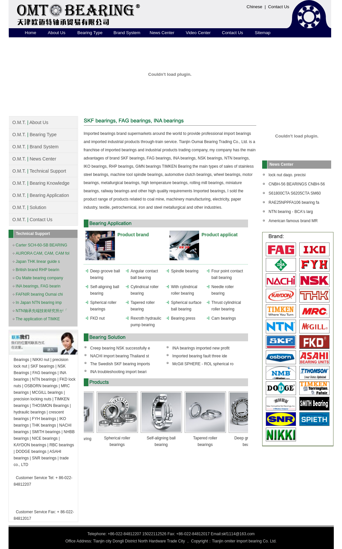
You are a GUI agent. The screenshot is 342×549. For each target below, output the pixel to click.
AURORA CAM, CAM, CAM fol (42, 253)
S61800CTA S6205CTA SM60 (295, 193)
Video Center (198, 32)
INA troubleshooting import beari (118, 372)
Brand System (127, 32)
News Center (162, 32)
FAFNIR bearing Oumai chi (39, 294)
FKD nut (97, 318)
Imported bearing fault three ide (199, 356)
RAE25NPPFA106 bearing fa (294, 202)
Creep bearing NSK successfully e (120, 348)
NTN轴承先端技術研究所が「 (41, 310)
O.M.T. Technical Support (39, 171)
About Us (56, 32)
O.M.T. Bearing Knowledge (41, 183)
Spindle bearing (184, 271)
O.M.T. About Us (30, 122)
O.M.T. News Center (34, 158)
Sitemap (263, 32)
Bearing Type (90, 32)
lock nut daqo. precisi (287, 175)
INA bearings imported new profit (201, 348)
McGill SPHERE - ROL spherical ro (203, 364)
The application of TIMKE (38, 319)
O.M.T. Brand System (35, 146)
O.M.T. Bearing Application (40, 195)
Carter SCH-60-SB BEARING (41, 245)
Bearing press (183, 318)
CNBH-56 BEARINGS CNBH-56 (297, 184)
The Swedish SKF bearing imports (120, 364)
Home (30, 32)
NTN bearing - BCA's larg (291, 211)
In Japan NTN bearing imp (39, 302)
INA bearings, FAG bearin (38, 286)
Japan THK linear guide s (38, 261)
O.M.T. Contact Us (32, 219)
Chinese (254, 6)
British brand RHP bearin (37, 269)
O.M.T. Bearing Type (34, 134)
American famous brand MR (293, 221)
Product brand (133, 234)
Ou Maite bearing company (39, 278)
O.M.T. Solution (29, 207)
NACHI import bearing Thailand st (119, 356)
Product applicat (220, 234)
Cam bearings (224, 318)
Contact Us (278, 6)
